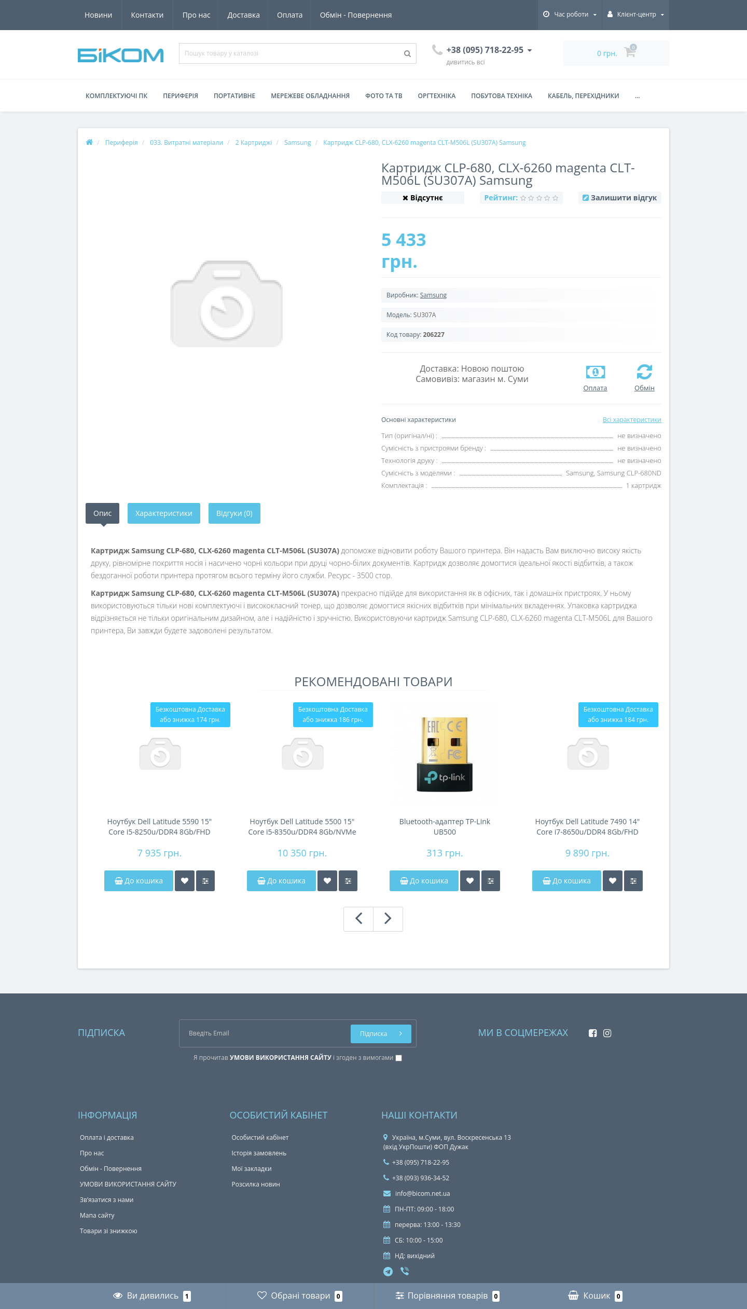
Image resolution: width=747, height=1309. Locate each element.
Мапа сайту (97, 1215)
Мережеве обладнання (310, 95)
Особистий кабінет (260, 1137)
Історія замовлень (259, 1153)
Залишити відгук (624, 197)
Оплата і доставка (107, 1137)
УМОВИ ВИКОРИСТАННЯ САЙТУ (128, 1184)
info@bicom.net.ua (416, 1193)
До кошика (139, 880)
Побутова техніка (501, 95)
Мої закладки (252, 1168)
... (637, 95)
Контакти (380, 15)
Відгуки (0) (234, 513)
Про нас (99, 15)
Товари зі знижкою (108, 1230)
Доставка (147, 15)
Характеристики (163, 513)
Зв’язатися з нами (106, 1199)
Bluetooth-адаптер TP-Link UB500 (444, 826)
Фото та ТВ (383, 95)
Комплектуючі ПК (116, 95)
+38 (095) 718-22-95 (416, 1162)
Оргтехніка (437, 95)
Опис (102, 513)
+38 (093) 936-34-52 (416, 1178)
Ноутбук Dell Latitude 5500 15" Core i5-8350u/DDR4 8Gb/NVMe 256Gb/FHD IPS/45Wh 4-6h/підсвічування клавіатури (302, 826)
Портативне (234, 95)
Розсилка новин (256, 1184)
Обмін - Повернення (263, 15)
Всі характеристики (632, 419)
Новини (331, 15)
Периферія (180, 95)
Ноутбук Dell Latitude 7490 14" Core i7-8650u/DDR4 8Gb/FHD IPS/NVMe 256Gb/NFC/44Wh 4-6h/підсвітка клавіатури (587, 826)
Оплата (196, 15)
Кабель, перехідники (583, 95)
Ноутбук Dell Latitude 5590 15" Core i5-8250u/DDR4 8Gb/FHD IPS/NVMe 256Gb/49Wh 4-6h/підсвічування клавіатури (159, 826)
